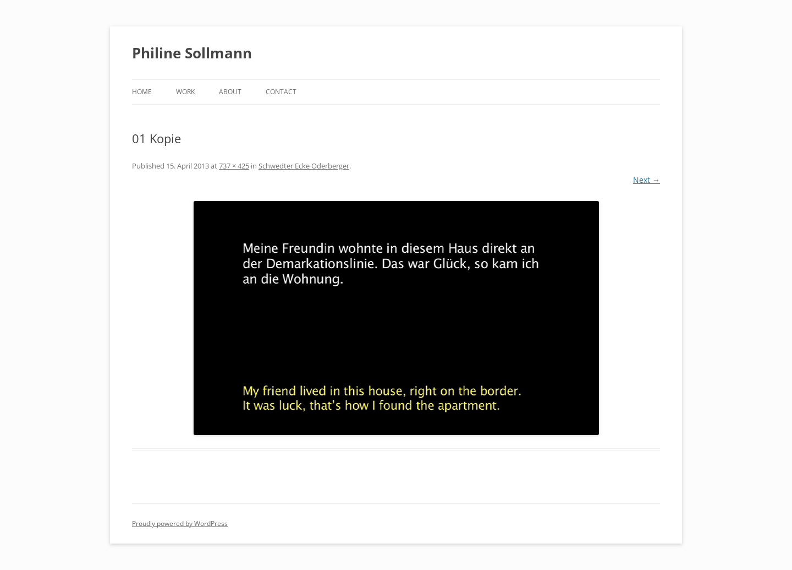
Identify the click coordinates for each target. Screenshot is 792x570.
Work (185, 91)
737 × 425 (234, 166)
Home (142, 91)
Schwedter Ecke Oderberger (303, 166)
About (230, 91)
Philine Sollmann (192, 53)
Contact (281, 91)
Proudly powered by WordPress (180, 523)
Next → (646, 180)
